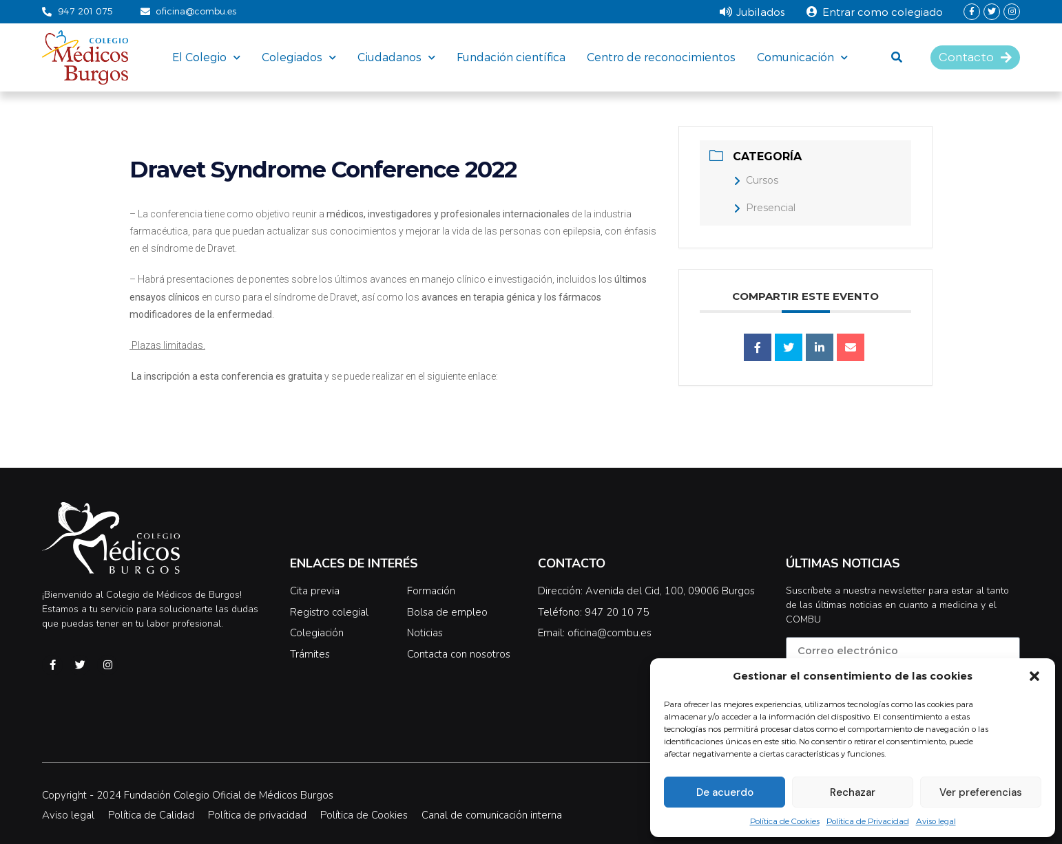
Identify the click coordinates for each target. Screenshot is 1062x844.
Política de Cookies (785, 820)
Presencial (764, 208)
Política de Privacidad (867, 820)
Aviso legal (936, 820)
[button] (1034, 676)
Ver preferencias (980, 792)
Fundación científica (511, 56)
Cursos (755, 180)
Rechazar (852, 792)
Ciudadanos (396, 57)
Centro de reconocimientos (661, 56)
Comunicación (802, 57)
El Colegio (206, 57)
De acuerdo (724, 792)
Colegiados (299, 57)
